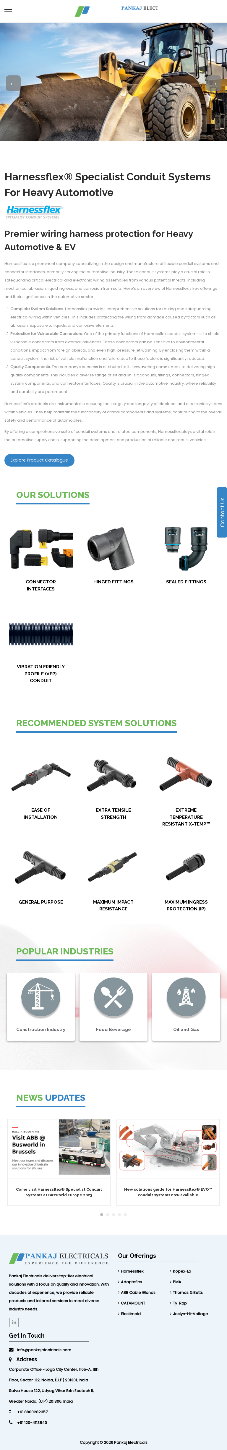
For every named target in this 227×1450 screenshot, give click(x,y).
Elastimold (131, 1314)
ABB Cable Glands (138, 1292)
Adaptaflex (131, 1282)
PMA (177, 1282)
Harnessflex (132, 1271)
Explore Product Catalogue (39, 460)
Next (213, 83)
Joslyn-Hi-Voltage (190, 1314)
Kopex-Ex (182, 1271)
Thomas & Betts (188, 1292)
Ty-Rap (180, 1303)
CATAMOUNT (133, 1303)
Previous (13, 83)
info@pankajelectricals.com (40, 1350)
